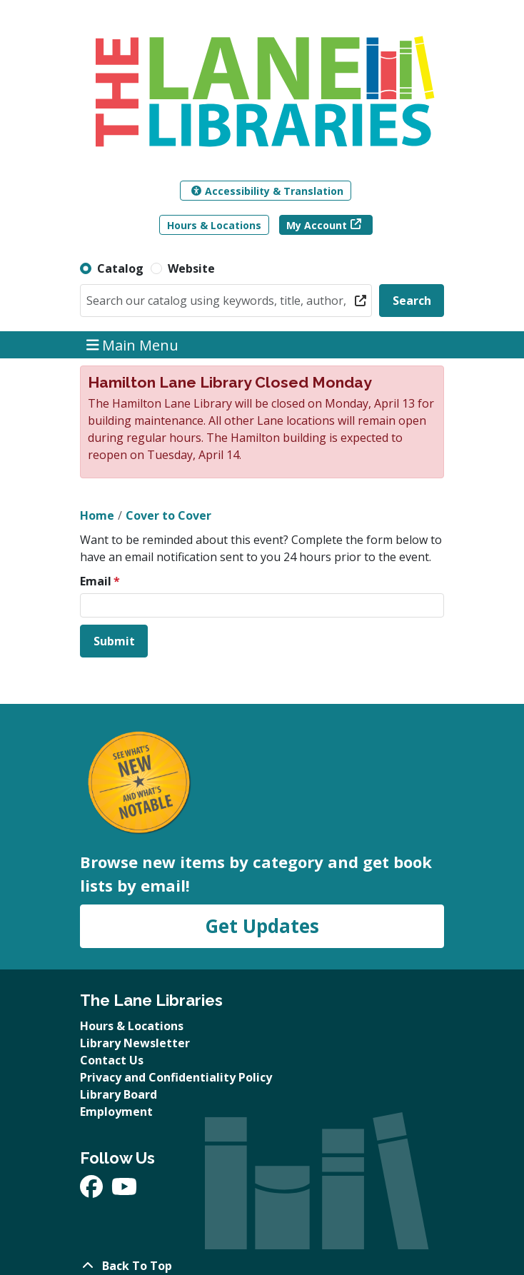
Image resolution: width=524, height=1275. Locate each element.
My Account (316, 225)
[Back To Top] (262, 1265)
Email (95, 581)
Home (97, 515)
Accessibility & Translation (267, 191)
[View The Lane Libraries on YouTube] (124, 1191)
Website (191, 268)
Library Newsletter (135, 1043)
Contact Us (111, 1060)
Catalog (120, 268)
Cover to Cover (168, 515)
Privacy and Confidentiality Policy (176, 1077)
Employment (116, 1111)
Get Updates (262, 926)
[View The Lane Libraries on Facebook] (93, 1191)
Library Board (118, 1094)
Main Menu (132, 344)
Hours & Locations (214, 225)
